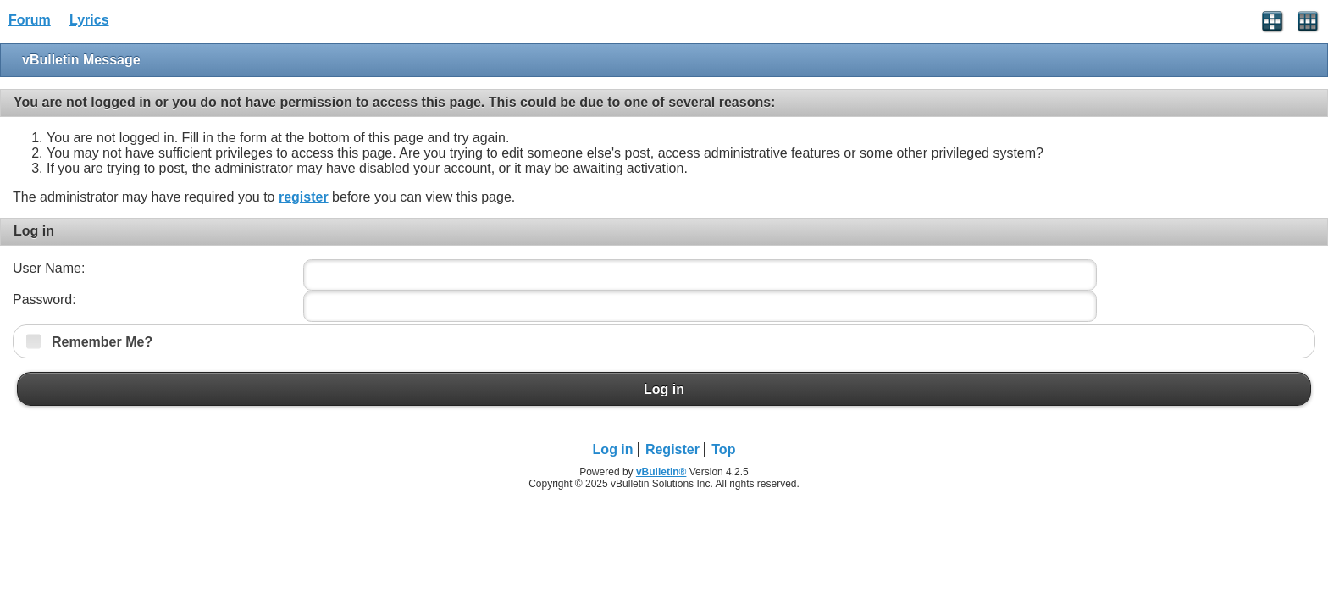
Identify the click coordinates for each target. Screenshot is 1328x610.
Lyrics (89, 20)
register (304, 197)
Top (723, 449)
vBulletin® (661, 472)
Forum (29, 20)
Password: (44, 299)
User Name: (49, 268)
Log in (664, 389)
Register (672, 449)
